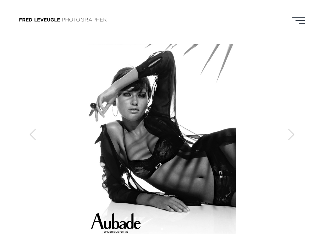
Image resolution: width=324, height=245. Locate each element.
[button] (162, 229)
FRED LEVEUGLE (39, 19)
